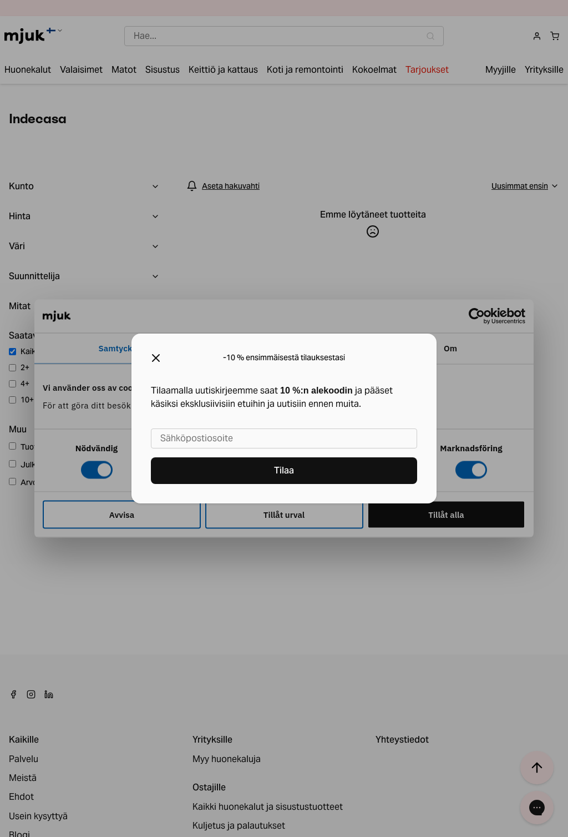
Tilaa (284, 470)
